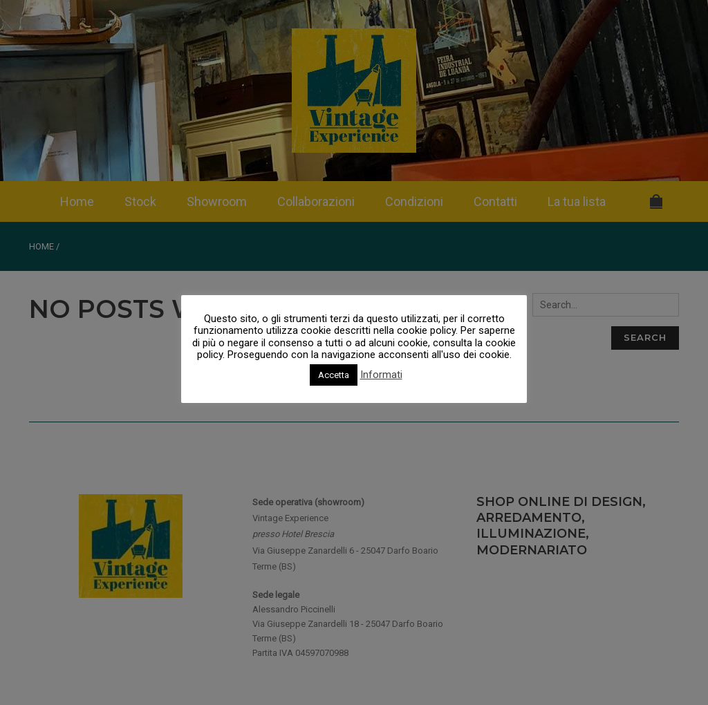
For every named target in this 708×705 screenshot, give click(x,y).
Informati (381, 375)
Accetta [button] (333, 375)
